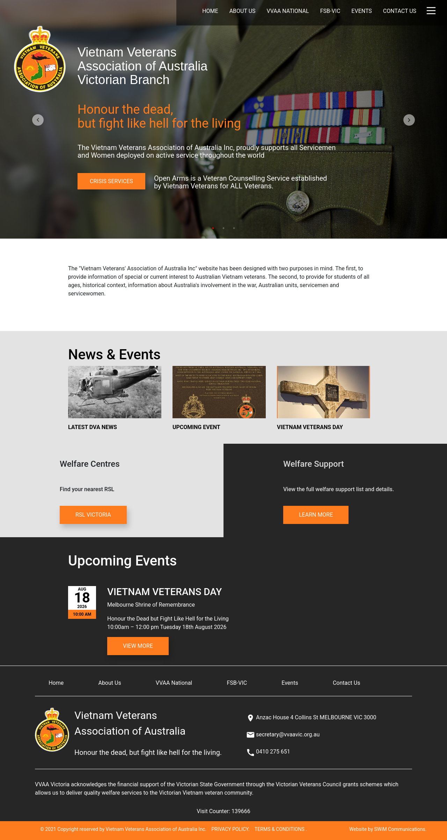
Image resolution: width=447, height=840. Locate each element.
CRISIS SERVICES (111, 181)
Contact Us (399, 11)
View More (138, 646)
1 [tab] (213, 228)
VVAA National (288, 11)
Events (361, 11)
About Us (242, 11)
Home (210, 11)
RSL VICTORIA (93, 514)
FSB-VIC (330, 11)
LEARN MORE (316, 514)
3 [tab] (233, 228)
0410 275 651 (273, 751)
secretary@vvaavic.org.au (288, 734)
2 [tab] (223, 228)
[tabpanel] (223, 119)
